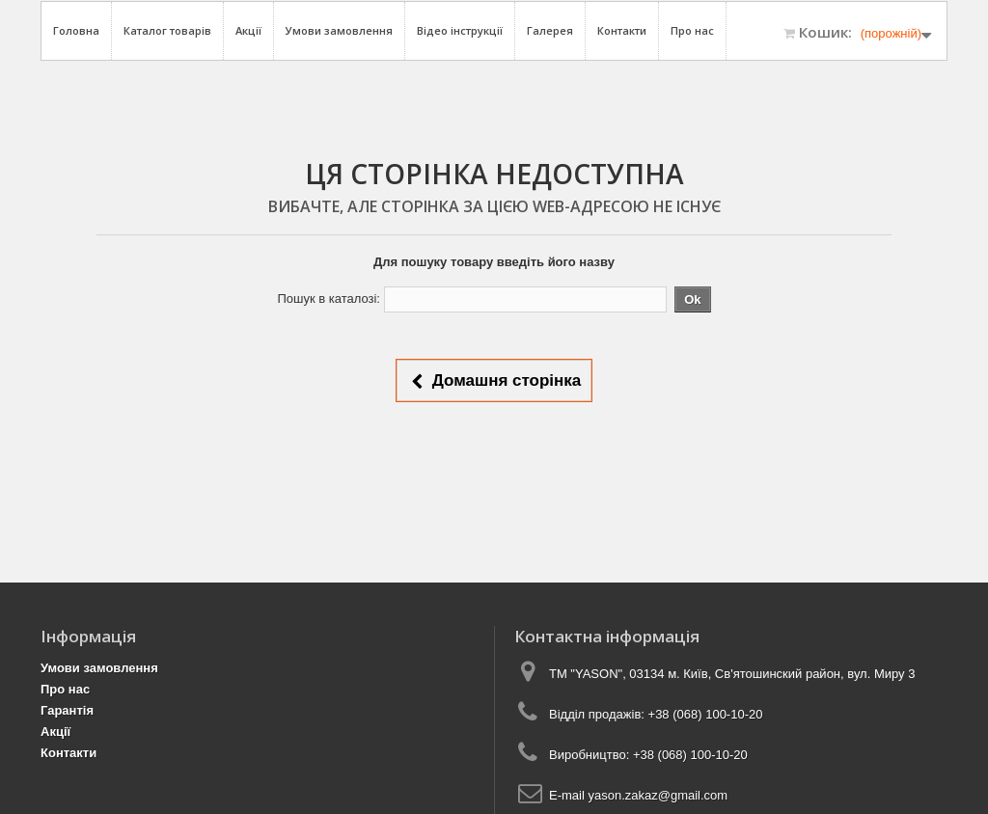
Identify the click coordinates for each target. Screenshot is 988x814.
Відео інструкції (460, 30)
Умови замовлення (339, 30)
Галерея (550, 30)
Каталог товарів (167, 30)
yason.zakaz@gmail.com (657, 795)
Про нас (692, 30)
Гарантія (67, 710)
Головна (76, 30)
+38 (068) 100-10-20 (705, 714)
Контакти (621, 30)
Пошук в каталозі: (328, 298)
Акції (248, 30)
